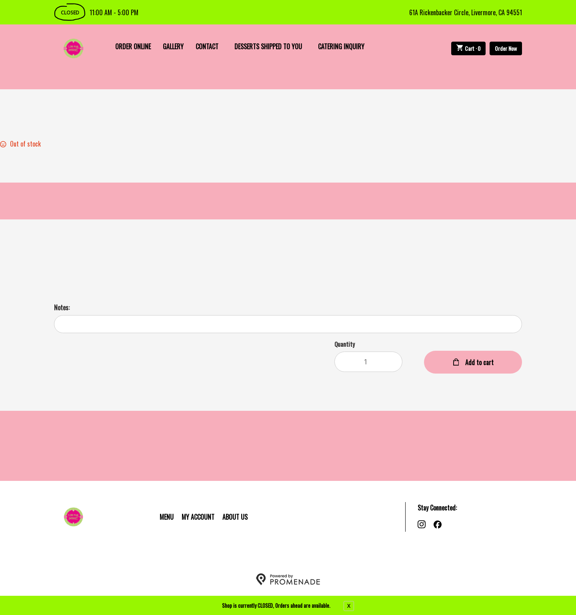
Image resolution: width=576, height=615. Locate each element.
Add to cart (479, 362)
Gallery (173, 46)
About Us (235, 517)
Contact (207, 46)
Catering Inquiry (341, 46)
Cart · (468, 48)
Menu (167, 517)
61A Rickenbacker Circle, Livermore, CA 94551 (465, 12)
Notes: (62, 307)
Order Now (506, 48)
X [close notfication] (348, 605)
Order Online (133, 46)
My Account (198, 517)
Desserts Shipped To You (268, 46)
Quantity (344, 344)
